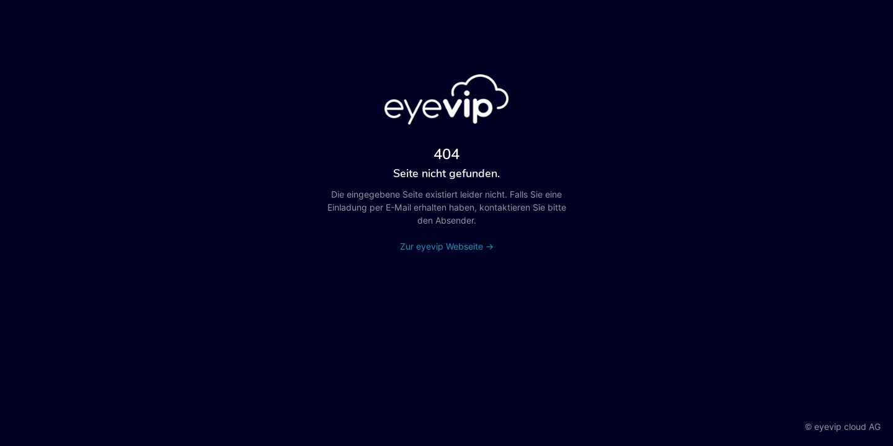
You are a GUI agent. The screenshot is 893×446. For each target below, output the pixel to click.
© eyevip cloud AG (843, 427)
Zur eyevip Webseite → (447, 246)
